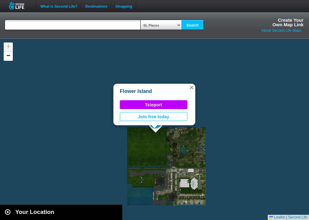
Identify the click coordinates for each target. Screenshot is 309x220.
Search (192, 25)
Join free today (153, 116)
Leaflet (277, 217)
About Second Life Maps (281, 30)
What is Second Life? (58, 5)
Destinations (96, 5)
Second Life (20, 6)
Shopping (123, 5)
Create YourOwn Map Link (287, 22)
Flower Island (136, 91)
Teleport (153, 104)
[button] (191, 87)
